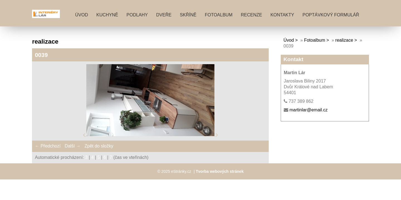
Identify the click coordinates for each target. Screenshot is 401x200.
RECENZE (251, 14)
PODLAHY (137, 14)
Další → (72, 146)
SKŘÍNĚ (188, 14)
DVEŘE (164, 14)
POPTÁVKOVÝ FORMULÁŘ (330, 14)
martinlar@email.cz (308, 110)
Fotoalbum (218, 14)
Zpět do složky (98, 146)
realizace (344, 40)
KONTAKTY (282, 14)
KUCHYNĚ (107, 14)
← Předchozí (47, 146)
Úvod (81, 14)
